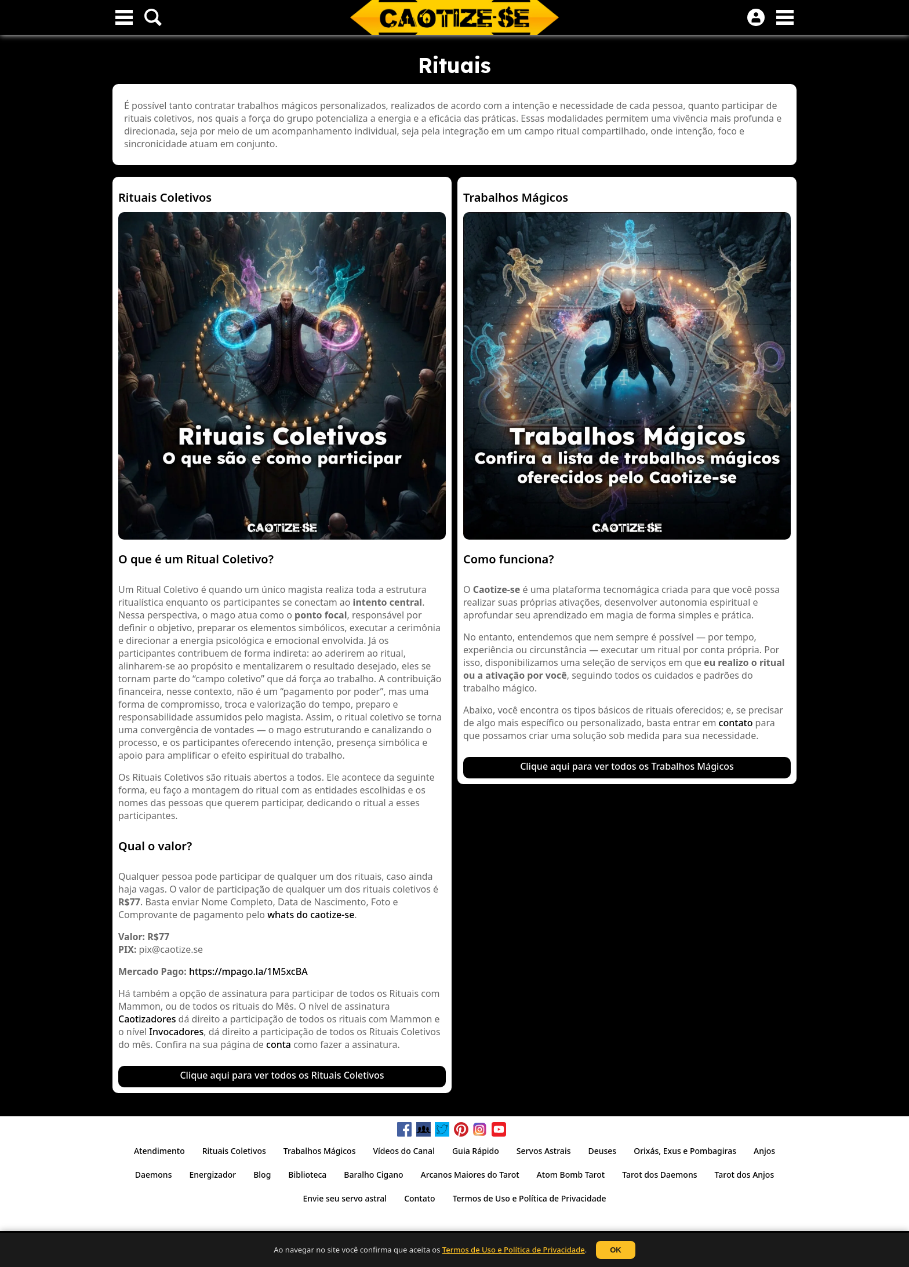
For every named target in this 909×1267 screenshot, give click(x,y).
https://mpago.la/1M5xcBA (248, 971)
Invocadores (176, 1031)
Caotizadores (147, 1019)
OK (615, 1250)
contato (736, 722)
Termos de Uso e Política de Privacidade (513, 1249)
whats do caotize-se (310, 914)
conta (278, 1044)
